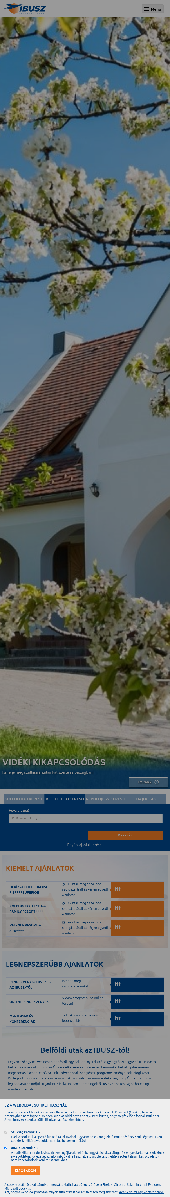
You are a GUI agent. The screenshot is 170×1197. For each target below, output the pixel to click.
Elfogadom (25, 1171)
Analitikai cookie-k (24, 1149)
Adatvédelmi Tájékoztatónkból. (141, 1192)
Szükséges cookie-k (25, 1133)
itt (46, 1120)
